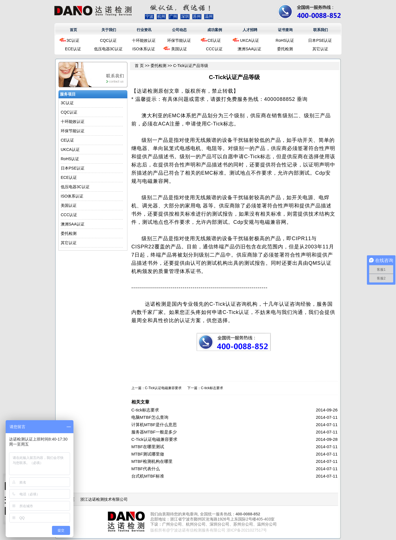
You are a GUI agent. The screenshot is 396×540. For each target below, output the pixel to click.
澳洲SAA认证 (249, 49)
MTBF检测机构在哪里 (152, 461)
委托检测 (285, 49)
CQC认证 (108, 40)
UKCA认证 (249, 40)
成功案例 (214, 30)
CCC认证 (214, 49)
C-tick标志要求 (212, 388)
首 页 (139, 65)
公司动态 (179, 30)
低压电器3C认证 (108, 49)
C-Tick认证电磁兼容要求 (163, 388)
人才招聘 (250, 30)
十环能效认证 (144, 40)
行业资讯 (144, 30)
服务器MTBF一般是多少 (154, 432)
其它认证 (320, 49)
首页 (73, 30)
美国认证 (179, 49)
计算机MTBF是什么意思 (154, 424)
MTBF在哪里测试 (147, 446)
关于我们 (108, 30)
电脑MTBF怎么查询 (149, 417)
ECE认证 (73, 49)
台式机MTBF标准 (147, 476)
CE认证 (214, 40)
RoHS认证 (285, 40)
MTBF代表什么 (145, 468)
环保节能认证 (179, 40)
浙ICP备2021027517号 (247, 530)
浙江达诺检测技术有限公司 (104, 499)
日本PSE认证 (320, 40)
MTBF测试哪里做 (147, 454)
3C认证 (73, 40)
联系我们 (320, 30)
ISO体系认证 (143, 49)
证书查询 (285, 30)
